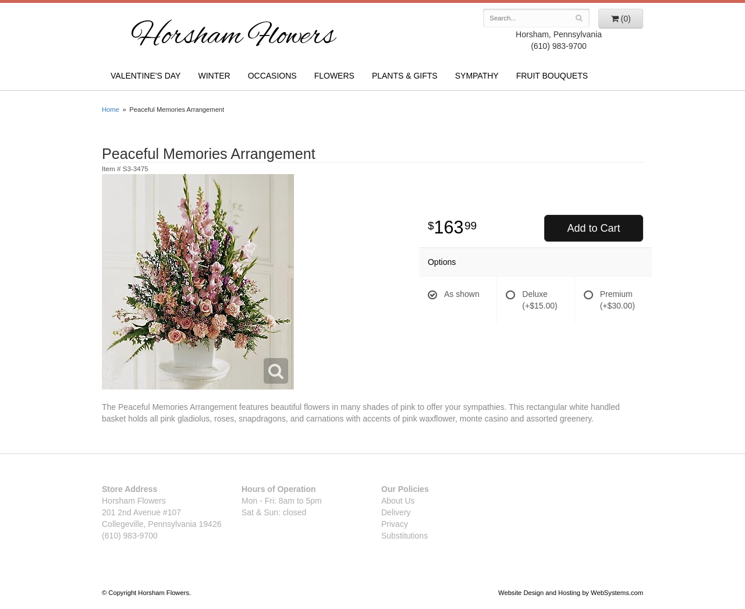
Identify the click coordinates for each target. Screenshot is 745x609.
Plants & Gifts (405, 75)
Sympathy (477, 75)
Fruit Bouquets (552, 75)
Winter (214, 75)
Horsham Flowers (233, 37)
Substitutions (404, 535)
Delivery (396, 512)
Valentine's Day (145, 75)
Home (110, 109)
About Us (398, 500)
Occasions (272, 75)
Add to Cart (593, 228)
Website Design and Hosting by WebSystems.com (570, 592)
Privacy (394, 524)
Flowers (334, 75)
